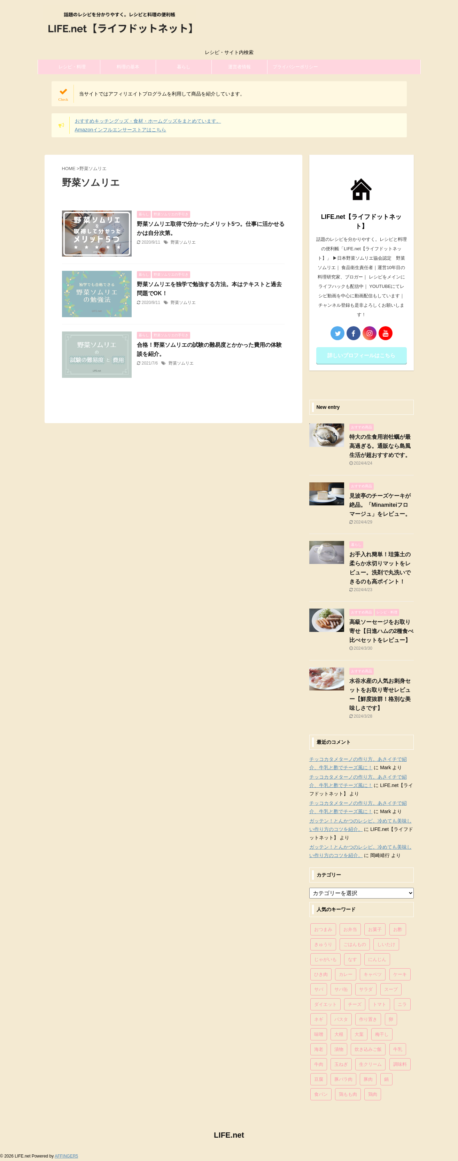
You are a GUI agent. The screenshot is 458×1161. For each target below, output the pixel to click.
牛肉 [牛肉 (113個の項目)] (318, 1064)
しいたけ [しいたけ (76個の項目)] (386, 944)
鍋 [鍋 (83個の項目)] (386, 1079)
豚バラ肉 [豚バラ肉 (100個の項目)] (343, 1079)
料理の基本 (128, 66)
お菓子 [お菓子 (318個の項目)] (375, 929)
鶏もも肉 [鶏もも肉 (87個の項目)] (348, 1094)
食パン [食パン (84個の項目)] (321, 1094)
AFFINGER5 (66, 1156)
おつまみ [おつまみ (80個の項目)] (323, 929)
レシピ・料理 (72, 66)
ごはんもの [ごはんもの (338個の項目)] (354, 944)
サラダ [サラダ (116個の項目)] (366, 989)
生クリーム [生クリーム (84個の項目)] (370, 1064)
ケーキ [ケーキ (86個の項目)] (400, 974)
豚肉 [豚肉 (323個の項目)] (368, 1079)
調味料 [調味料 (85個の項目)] (400, 1064)
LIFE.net (229, 1135)
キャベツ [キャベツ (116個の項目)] (373, 974)
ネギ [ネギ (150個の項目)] (318, 1019)
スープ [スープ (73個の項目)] (391, 989)
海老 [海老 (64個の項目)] (318, 1049)
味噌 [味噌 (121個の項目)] (318, 1034)
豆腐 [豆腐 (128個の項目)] (318, 1079)
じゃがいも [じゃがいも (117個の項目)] (325, 959)
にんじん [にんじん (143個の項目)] (377, 959)
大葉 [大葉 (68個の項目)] (359, 1034)
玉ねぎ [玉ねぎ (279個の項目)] (341, 1064)
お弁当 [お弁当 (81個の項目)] (350, 929)
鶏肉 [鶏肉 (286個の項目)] (372, 1094)
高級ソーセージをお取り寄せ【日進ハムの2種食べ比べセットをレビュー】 (381, 631)
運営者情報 (239, 66)
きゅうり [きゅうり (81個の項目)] (323, 944)
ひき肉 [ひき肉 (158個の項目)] (321, 974)
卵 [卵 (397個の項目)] (391, 1019)
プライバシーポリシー (295, 66)
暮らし (184, 66)
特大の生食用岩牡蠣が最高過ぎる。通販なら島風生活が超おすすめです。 (380, 446)
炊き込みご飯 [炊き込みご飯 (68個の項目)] (368, 1049)
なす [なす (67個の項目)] (352, 959)
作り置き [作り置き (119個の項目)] (368, 1019)
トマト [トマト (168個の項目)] (379, 1004)
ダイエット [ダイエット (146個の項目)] (325, 1004)
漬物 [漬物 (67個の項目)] (338, 1049)
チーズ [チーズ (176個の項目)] (355, 1004)
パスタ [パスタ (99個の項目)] (341, 1019)
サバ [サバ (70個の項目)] (318, 989)
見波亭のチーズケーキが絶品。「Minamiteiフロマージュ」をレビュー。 (380, 505)
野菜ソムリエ (183, 242)
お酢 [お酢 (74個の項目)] (397, 929)
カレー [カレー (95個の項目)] (345, 974)
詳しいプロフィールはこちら (361, 355)
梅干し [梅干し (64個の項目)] (382, 1034)
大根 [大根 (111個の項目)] (338, 1034)
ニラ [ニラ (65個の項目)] (402, 1004)
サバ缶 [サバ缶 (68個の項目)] (341, 989)
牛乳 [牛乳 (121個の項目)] (397, 1049)
